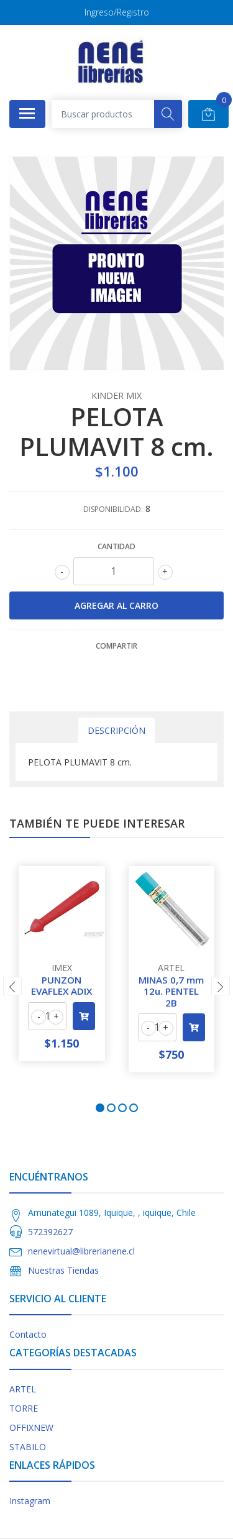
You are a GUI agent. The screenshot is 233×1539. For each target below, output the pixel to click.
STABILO (27, 1447)
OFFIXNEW (31, 1427)
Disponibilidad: (113, 509)
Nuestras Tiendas (63, 1270)
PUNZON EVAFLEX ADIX (61, 985)
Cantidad (116, 546)
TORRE (23, 1408)
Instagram (29, 1501)
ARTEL (22, 1389)
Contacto (28, 1334)
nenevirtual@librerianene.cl (81, 1251)
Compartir (116, 646)
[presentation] (12, 986)
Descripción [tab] (116, 730)
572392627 (50, 1232)
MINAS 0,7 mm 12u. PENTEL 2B (171, 991)
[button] (100, 1107)
